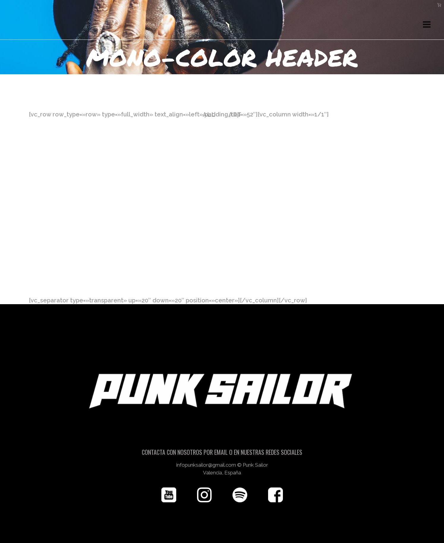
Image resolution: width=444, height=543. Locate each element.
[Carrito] (439, 5)
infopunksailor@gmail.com (206, 465)
